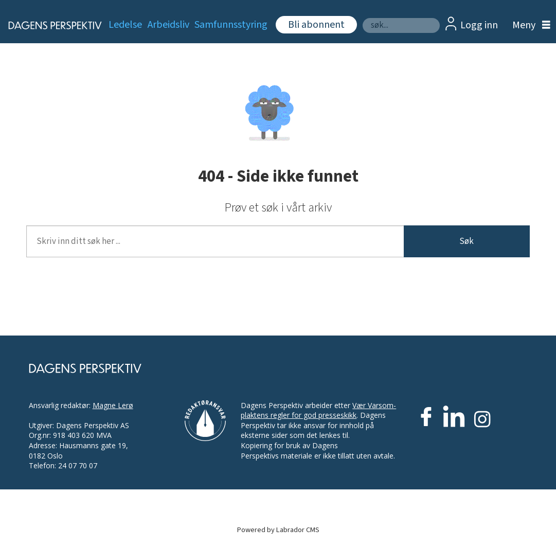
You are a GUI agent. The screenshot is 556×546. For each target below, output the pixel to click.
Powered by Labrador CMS (278, 529)
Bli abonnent (316, 24)
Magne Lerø (113, 405)
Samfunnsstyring (230, 24)
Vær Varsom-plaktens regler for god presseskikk (318, 410)
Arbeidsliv (168, 24)
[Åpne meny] (528, 25)
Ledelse (125, 24)
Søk (362, 17)
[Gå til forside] (49, 25)
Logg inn (479, 25)
